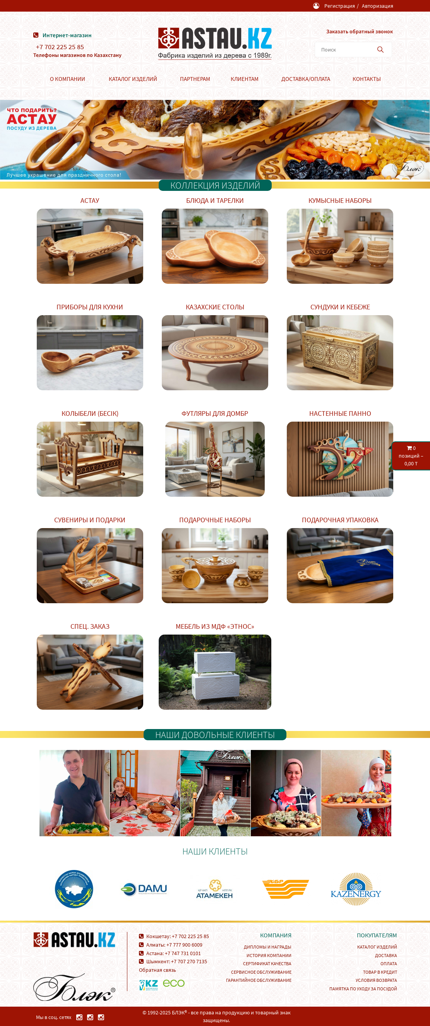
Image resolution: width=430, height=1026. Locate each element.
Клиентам (245, 78)
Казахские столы (215, 306)
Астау (90, 200)
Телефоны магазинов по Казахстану (77, 54)
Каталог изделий (133, 78)
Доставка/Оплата (305, 78)
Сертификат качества (267, 963)
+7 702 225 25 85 (60, 47)
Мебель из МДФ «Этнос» (215, 626)
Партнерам (195, 78)
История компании (269, 955)
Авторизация (377, 5)
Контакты (367, 78)
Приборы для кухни (90, 306)
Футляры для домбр (215, 413)
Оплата (388, 963)
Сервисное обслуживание (261, 972)
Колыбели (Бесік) (90, 413)
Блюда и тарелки (215, 200)
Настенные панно (340, 413)
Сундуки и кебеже (340, 306)
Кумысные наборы (340, 200)
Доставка (386, 955)
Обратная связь (157, 969)
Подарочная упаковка (340, 519)
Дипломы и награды (267, 947)
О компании (67, 78)
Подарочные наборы (215, 519)
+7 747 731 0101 (183, 953)
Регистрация (339, 5)
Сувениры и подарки (89, 519)
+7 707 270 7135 (189, 961)
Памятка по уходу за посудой (363, 989)
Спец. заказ (90, 626)
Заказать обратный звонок (359, 31)
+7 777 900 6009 (184, 944)
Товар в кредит (380, 972)
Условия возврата (376, 980)
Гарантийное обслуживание (258, 980)
